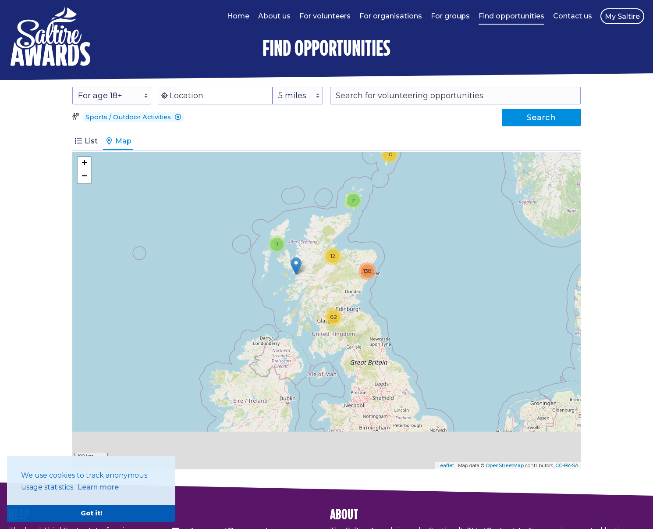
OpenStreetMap (505, 465)
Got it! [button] (91, 513)
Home (238, 16)
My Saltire (622, 16)
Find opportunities (511, 16)
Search (541, 117)
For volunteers (325, 16)
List (86, 141)
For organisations (390, 16)
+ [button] (84, 163)
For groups (450, 16)
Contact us (572, 16)
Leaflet (445, 465)
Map (118, 141)
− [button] (84, 176)
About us (274, 16)
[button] (178, 117)
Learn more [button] (98, 487)
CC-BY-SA (566, 465)
